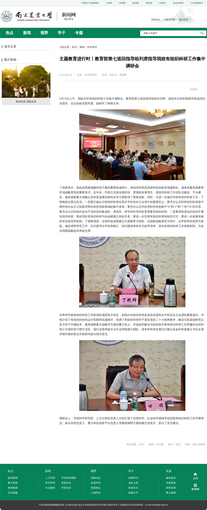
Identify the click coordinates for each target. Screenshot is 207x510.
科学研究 (92, 47)
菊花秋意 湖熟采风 (26, 101)
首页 (74, 47)
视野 (44, 33)
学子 (62, 33)
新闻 (27, 33)
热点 (9, 33)
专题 (79, 33)
